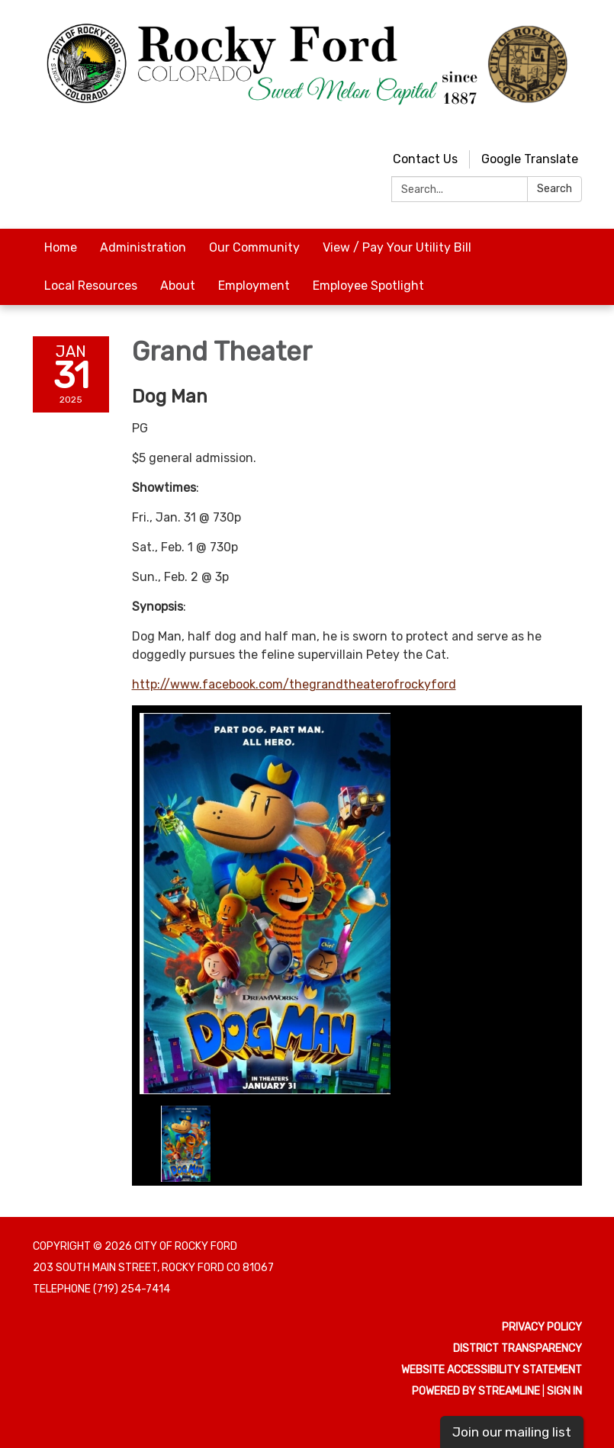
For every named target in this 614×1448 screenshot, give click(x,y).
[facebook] (572, 125)
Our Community (254, 247)
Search (554, 188)
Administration (143, 247)
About (177, 285)
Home (60, 247)
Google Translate (529, 159)
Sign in (564, 1391)
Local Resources (90, 285)
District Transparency (517, 1348)
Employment (254, 285)
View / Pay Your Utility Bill (397, 247)
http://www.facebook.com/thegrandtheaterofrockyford (294, 684)
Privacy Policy (542, 1327)
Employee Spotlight (368, 285)
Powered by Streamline (476, 1391)
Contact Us (425, 159)
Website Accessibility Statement (491, 1369)
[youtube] (544, 125)
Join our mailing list (511, 1432)
